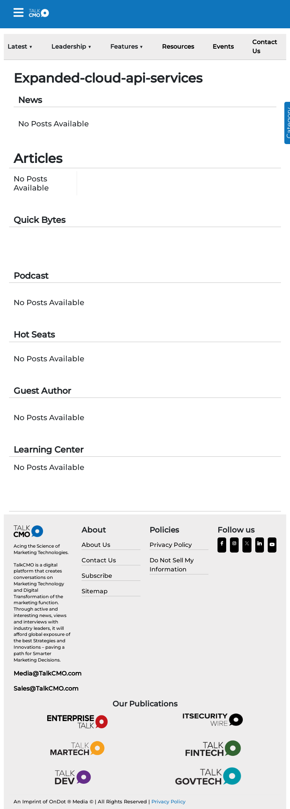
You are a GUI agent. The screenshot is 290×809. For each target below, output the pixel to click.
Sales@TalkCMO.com (46, 688)
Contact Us (264, 46)
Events (223, 46)
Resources (178, 46)
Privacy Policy (168, 801)
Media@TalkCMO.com (48, 673)
